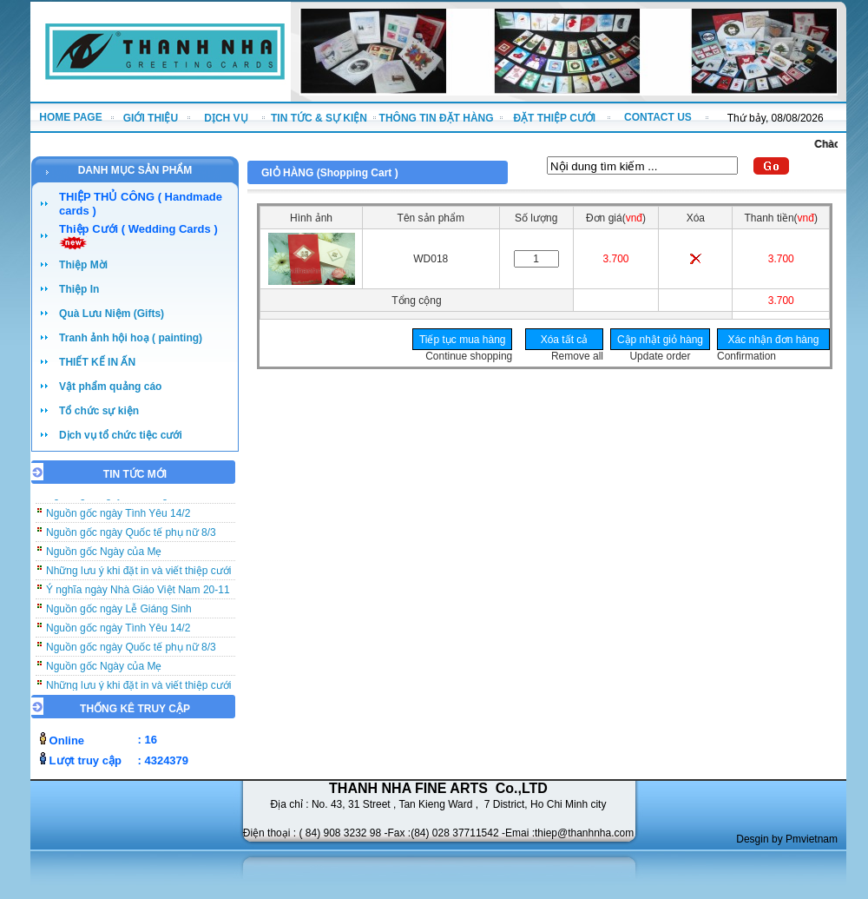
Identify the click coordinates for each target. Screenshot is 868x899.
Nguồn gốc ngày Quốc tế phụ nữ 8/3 (131, 536)
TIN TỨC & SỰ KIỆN (319, 118)
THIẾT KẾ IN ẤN (97, 362)
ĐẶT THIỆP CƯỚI (554, 118)
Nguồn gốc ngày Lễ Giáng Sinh (119, 612)
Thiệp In (79, 289)
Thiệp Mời (83, 265)
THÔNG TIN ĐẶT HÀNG (436, 118)
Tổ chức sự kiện (99, 411)
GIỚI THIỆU (150, 118)
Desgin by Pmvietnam (787, 839)
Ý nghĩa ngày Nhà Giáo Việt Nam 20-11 (138, 593)
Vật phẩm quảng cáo (110, 386)
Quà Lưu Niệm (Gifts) (111, 313)
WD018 (430, 259)
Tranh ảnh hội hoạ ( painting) (130, 338)
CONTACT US (658, 117)
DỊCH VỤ (225, 118)
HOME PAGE (70, 117)
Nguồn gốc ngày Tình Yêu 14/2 (118, 517)
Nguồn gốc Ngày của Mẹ (103, 555)
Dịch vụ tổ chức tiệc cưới (120, 435)
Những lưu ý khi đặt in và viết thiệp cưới (138, 574)
